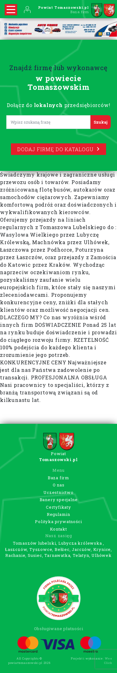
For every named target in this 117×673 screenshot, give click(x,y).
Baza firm (58, 477)
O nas (59, 485)
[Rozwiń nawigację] (11, 9)
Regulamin (58, 514)
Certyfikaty (58, 507)
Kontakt (58, 529)
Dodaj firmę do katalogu (58, 149)
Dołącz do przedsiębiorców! (58, 105)
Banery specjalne (59, 499)
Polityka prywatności (58, 521)
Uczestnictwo (58, 492)
